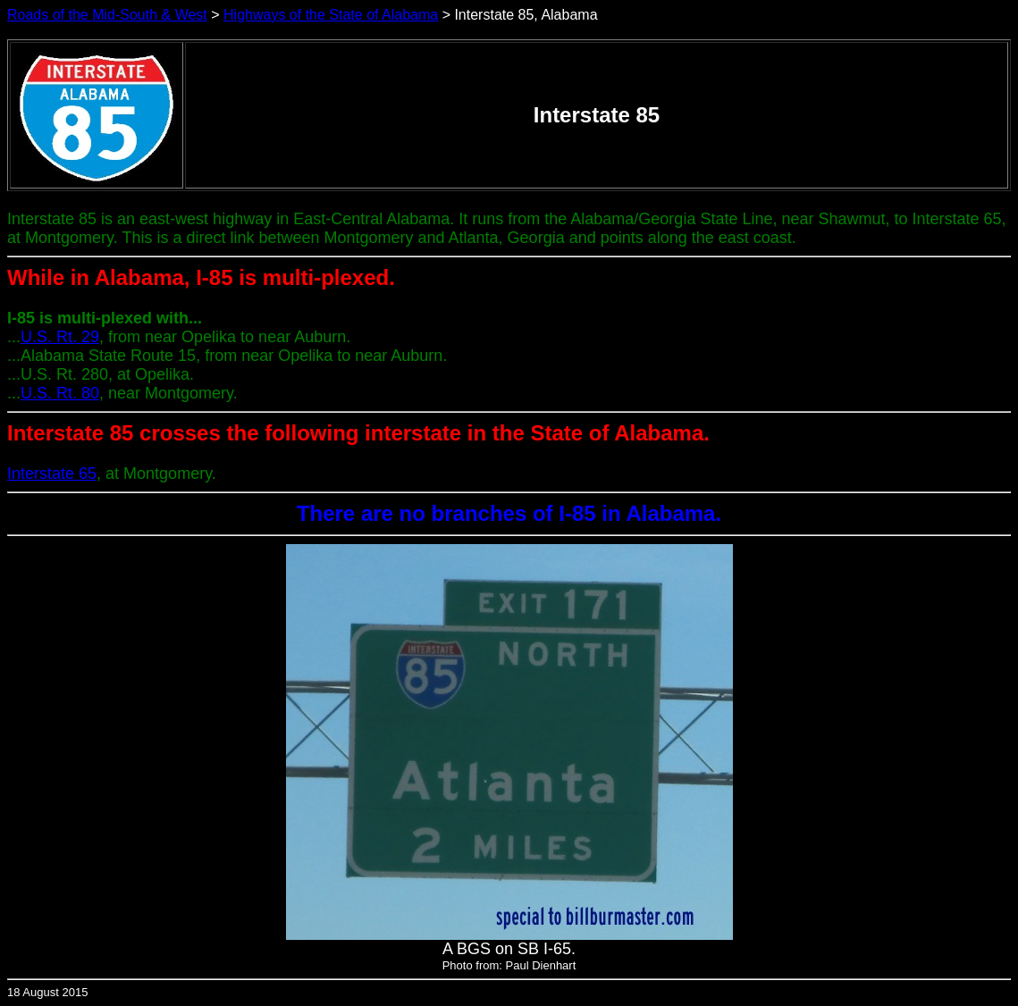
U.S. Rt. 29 (60, 337)
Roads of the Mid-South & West (107, 14)
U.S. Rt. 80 (60, 393)
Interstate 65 (52, 473)
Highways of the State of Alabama (330, 14)
